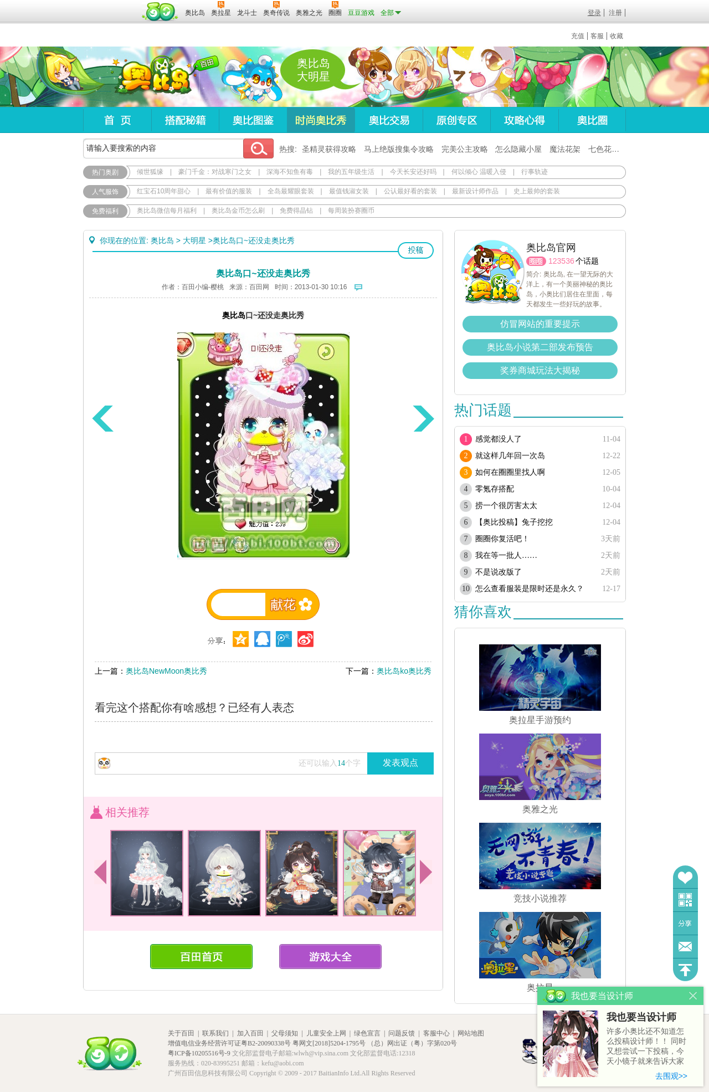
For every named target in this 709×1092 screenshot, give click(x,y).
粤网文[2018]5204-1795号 (329, 1043)
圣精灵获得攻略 (329, 149)
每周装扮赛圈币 (351, 210)
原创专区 (456, 119)
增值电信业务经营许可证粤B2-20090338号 (229, 1043)
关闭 (693, 996)
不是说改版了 (498, 572)
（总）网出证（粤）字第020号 (412, 1043)
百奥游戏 (110, 5)
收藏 (616, 36)
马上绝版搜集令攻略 (399, 149)
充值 (577, 36)
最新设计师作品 (475, 191)
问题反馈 (685, 946)
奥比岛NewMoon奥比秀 (166, 671)
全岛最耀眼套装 (291, 191)
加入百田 (250, 1033)
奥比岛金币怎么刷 (238, 210)
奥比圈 (592, 119)
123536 (561, 261)
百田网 (160, 11)
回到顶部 (685, 969)
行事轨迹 (534, 172)
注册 (615, 13)
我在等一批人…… (506, 555)
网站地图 (471, 1033)
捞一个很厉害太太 (506, 505)
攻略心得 (524, 119)
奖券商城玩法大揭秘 (540, 370)
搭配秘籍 (185, 119)
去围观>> (671, 1076)
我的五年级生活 (351, 172)
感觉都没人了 (498, 439)
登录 (594, 13)
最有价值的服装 (228, 191)
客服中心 (436, 1033)
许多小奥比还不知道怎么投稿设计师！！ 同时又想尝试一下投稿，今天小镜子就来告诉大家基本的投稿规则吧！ (646, 1047)
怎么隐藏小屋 (518, 149)
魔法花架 (564, 149)
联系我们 (215, 1033)
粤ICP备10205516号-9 (199, 1053)
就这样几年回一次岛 (510, 456)
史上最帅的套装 (536, 191)
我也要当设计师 (641, 1017)
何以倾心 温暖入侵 (478, 172)
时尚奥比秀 (320, 119)
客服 (597, 36)
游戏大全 (330, 956)
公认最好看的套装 (410, 191)
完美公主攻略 (464, 149)
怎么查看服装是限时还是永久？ (529, 589)
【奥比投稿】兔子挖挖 (514, 522)
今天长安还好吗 (413, 172)
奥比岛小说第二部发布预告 (540, 347)
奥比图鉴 (253, 119)
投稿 (416, 250)
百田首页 (201, 956)
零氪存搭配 (494, 489)
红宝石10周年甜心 (164, 191)
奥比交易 (388, 119)
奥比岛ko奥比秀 (404, 671)
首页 (117, 119)
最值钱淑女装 (349, 191)
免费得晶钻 (296, 210)
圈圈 (536, 261)
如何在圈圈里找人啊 (510, 472)
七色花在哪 (607, 149)
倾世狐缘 (150, 172)
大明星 (194, 240)
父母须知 (284, 1033)
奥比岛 (152, 77)
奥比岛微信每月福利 (167, 210)
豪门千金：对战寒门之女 (214, 172)
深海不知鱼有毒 (289, 172)
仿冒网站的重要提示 (540, 324)
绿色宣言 (367, 1033)
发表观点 (400, 762)
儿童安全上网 (326, 1033)
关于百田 (181, 1033)
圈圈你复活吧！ (502, 539)
